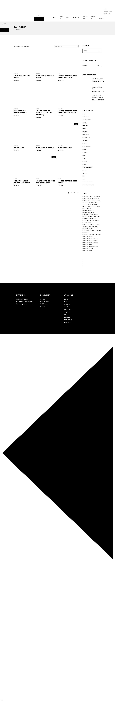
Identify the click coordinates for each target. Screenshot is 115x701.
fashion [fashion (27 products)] (88, 208)
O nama (2, 8)
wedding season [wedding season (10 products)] (87, 248)
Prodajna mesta (21, 8)
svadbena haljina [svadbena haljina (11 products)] (88, 230)
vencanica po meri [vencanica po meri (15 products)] (88, 234)
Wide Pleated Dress (97, 79)
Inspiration (86, 137)
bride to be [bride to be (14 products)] (86, 200)
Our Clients (67, 309)
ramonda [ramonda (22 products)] (85, 228)
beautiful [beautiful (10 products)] (85, 196)
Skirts (84, 170)
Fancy (84, 128)
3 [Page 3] (74, 193)
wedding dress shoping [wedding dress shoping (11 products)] (90, 242)
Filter (98, 65)
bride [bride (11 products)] (84, 198)
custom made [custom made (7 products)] (92, 202)
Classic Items (86, 119)
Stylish (84, 173)
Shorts (84, 164)
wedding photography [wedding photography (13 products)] (90, 246)
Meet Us (66, 301)
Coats (59, 73)
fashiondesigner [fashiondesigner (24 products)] (87, 210)
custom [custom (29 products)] (85, 202)
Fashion (85, 131)
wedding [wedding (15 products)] (98, 234)
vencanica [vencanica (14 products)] (85, 232)
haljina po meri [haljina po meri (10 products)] (87, 216)
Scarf (84, 158)
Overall (85, 152)
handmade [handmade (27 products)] (96, 216)
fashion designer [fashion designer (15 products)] (88, 212)
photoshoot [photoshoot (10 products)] (93, 226)
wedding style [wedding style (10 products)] (87, 250)
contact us (67, 322)
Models (84, 149)
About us (67, 304)
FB (2, 12)
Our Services (68, 307)
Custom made (44, 301)
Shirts (84, 161)
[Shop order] (67, 46)
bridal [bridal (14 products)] (98, 196)
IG (0, 12)
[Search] (39, 19)
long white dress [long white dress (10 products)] (88, 220)
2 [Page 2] (71, 193)
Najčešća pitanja (21, 304)
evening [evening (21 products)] (97, 206)
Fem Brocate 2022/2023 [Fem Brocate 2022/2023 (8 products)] (90, 214)
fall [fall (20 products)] (83, 208)
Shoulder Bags (87, 167)
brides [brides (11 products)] (89, 198)
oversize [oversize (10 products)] (85, 226)
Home (66, 299)
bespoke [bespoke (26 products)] (92, 196)
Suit (83, 176)
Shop (65, 314)
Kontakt (42, 306)
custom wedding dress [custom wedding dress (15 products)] (90, 204)
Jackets (85, 140)
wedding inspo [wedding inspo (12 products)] (87, 244)
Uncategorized (87, 182)
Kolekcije (10, 8)
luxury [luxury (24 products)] (97, 220)
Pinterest (6, 12)
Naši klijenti (43, 304)
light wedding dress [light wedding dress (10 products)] (89, 218)
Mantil (84, 143)
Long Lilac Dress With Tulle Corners (97, 96)
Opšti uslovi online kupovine (24, 301)
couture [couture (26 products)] (98, 200)
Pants (84, 155)
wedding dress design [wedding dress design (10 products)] (89, 240)
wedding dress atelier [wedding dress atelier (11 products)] (90, 238)
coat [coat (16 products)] (92, 200)
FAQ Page (67, 312)
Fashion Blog (68, 319)
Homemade (85, 134)
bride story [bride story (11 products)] (95, 198)
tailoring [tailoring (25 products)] (98, 230)
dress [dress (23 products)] (84, 206)
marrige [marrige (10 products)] (85, 222)
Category (85, 116)
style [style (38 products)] (91, 228)
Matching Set (86, 146)
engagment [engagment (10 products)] (90, 206)
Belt (83, 114)
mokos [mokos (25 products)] (90, 222)
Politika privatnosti (22, 299)
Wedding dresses (88, 185)
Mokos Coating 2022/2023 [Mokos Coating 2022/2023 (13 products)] (90, 224)
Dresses (16, 73)
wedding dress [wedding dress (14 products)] (87, 236)
